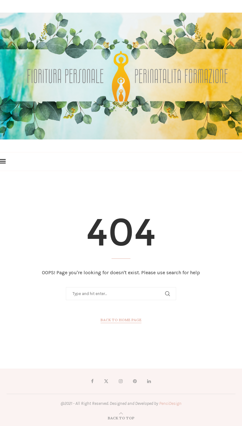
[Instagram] (121, 381)
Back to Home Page (121, 319)
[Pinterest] (135, 381)
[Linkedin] (149, 381)
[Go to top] (121, 418)
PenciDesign (170, 403)
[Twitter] (106, 381)
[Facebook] (92, 381)
